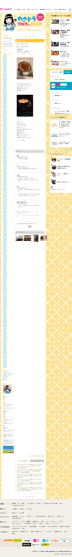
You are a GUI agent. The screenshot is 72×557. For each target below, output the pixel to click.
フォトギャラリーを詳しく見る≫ (36, 455)
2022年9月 (5, 114)
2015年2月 (5, 236)
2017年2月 (5, 204)
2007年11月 (5, 353)
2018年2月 (5, 188)
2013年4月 (5, 266)
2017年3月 (5, 203)
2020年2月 (5, 156)
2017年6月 (5, 199)
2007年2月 (5, 365)
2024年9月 (5, 82)
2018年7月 (5, 181)
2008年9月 (5, 340)
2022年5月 (5, 119)
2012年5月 (5, 281)
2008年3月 (5, 348)
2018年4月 (5, 185)
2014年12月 (5, 239)
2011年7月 (5, 294)
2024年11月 (5, 79)
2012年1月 (5, 286)
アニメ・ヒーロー (34, 9)
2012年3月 (5, 283)
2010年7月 (5, 310)
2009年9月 (5, 324)
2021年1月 (5, 141)
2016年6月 (5, 215)
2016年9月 (5, 211)
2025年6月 (5, 70)
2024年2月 (5, 91)
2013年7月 (5, 262)
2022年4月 (5, 121)
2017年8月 (5, 196)
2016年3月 (5, 219)
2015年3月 (5, 235)
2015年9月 (5, 227)
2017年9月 (5, 195)
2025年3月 (5, 74)
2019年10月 (5, 161)
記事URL (23, 140)
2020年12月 (5, 142)
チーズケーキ (21, 40)
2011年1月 (5, 302)
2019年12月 (5, 158)
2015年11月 (5, 224)
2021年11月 (5, 127)
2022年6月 (5, 118)
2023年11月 (5, 95)
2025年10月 (5, 64)
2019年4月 (5, 169)
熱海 (4, 378)
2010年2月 (5, 317)
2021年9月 (5, 130)
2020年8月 (5, 148)
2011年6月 (5, 295)
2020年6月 (5, 150)
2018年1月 (5, 189)
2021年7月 (5, 133)
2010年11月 (5, 305)
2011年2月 (5, 301)
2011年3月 (5, 299)
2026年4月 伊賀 (6, 375)
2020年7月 (5, 149)
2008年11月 (5, 337)
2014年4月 (5, 250)
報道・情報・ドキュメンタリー (46, 9)
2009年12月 (5, 320)
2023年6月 (5, 102)
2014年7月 (5, 246)
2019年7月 (5, 165)
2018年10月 (5, 177)
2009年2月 (5, 333)
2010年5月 (5, 313)
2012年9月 (5, 275)
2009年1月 (5, 334)
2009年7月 (5, 326)
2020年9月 (5, 146)
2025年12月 (5, 62)
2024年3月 (5, 90)
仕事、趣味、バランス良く (8, 374)
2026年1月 (5, 60)
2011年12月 (5, 287)
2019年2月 (5, 172)
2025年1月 (5, 76)
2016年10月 (5, 209)
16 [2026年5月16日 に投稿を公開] (11, 43)
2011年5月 (5, 297)
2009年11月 (5, 321)
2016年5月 (5, 216)
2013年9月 (5, 259)
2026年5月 (5, 55)
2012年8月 (5, 277)
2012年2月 (5, 285)
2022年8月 (5, 115)
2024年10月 (5, 80)
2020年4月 (5, 153)
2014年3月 (5, 251)
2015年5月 (5, 232)
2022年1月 (5, 125)
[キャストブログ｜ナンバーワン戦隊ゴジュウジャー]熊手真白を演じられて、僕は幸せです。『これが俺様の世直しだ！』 (29, 471)
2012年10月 (5, 274)
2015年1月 (5, 238)
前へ (26, 36)
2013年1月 (5, 270)
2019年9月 (5, 162)
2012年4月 (5, 282)
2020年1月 (5, 157)
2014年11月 (5, 240)
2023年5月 (5, 103)
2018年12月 (5, 174)
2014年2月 (5, 252)
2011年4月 (5, 298)
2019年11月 (5, 160)
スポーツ (55, 9)
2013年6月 (5, 263)
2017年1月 (5, 205)
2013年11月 (5, 256)
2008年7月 (5, 342)
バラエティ (24, 9)
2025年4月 (5, 72)
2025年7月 (5, 68)
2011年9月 (5, 291)
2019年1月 (5, 173)
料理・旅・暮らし (62, 9)
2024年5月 (5, 87)
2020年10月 (5, 145)
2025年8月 (5, 67)
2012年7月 (5, 278)
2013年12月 (5, 255)
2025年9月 (5, 66)
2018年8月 (5, 180)
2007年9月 (5, 356)
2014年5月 (5, 248)
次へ (33, 36)
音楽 (28, 9)
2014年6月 (5, 247)
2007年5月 (5, 361)
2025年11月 (5, 63)
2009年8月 (5, 325)
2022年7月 (5, 117)
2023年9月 (5, 98)
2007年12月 (5, 352)
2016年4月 (5, 217)
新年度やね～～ (6, 379)
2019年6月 (5, 166)
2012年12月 (5, 271)
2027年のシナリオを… (7, 372)
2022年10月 (5, 113)
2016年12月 (5, 207)
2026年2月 (5, 59)
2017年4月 (5, 201)
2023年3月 (5, 106)
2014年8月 (5, 244)
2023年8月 (5, 99)
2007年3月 (5, 364)
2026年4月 (5, 56)
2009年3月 (5, 332)
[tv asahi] (6, 9)
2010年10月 (5, 306)
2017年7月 (5, 197)
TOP (30, 36)
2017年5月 (5, 200)
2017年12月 (5, 191)
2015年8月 (5, 228)
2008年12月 (5, 336)
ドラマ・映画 (17, 9)
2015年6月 (5, 231)
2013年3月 (5, 267)
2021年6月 (5, 134)
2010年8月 (5, 309)
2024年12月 (5, 78)
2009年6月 (5, 328)
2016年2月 (5, 220)
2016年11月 (5, 208)
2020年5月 (5, 152)
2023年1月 (5, 109)
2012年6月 (5, 279)
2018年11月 (5, 176)
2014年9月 (5, 243)
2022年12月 (5, 110)
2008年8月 (5, 341)
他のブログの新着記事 (22, 460)
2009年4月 (5, 330)
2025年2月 (5, 75)
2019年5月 (5, 168)
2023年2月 (5, 107)
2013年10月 (5, 258)
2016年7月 (5, 213)
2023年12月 (5, 94)
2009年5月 (5, 329)
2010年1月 (5, 318)
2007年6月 (5, 360)
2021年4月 (5, 137)
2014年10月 (5, 242)
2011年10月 (5, 290)
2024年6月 (5, 86)
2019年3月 (5, 170)
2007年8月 (5, 357)
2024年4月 (5, 88)
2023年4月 (5, 105)
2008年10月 (5, 338)
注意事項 (21, 224)
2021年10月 (5, 129)
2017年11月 (5, 192)
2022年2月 (5, 123)
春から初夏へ (5, 376)
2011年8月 (5, 293)
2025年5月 (5, 71)
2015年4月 (5, 234)
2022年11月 (5, 111)
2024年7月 (5, 84)
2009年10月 (5, 322)
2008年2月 (5, 349)
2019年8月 (5, 164)
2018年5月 (5, 184)
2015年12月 (5, 223)
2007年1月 (5, 367)
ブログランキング (37, 460)
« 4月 (6, 49)
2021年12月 (5, 126)
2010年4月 (5, 314)
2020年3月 (5, 154)
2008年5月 (5, 345)
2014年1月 (5, 254)
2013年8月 (5, 260)
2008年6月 (5, 344)
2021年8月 (5, 131)
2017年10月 (5, 193)
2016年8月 (5, 212)
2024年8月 (5, 83)
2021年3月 (5, 138)
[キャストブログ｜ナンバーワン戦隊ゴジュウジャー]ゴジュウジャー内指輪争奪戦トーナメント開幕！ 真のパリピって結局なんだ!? (30, 489)
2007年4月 (5, 363)
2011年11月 (5, 289)
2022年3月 (5, 122)
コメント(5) (18, 140)
